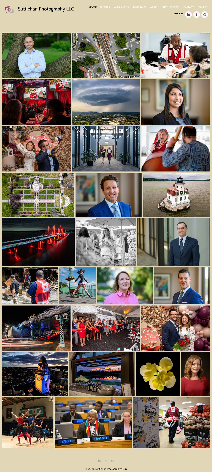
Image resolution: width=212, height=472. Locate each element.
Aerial (154, 7)
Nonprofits (121, 7)
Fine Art (178, 13)
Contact (188, 7)
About (202, 7)
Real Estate (170, 7)
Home (93, 7)
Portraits (140, 7)
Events (105, 7)
